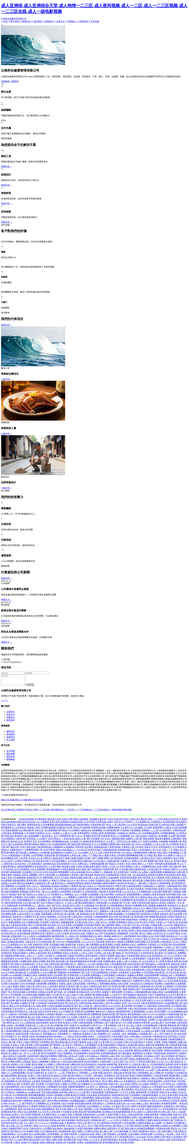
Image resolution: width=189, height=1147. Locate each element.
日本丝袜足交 (135, 985)
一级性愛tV (142, 885)
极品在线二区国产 (26, 1077)
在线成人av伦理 (8, 885)
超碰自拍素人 (98, 1005)
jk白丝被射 (138, 1008)
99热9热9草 (116, 1125)
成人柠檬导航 (56, 1027)
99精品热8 (57, 1108)
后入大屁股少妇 (52, 949)
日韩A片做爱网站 (48, 919)
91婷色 (18, 840)
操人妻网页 (89, 1069)
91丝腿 (66, 1097)
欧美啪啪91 (64, 1102)
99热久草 (155, 941)
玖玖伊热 (115, 910)
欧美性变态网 (118, 988)
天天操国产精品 (52, 1086)
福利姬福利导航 (122, 1013)
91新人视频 (53, 960)
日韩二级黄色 (85, 997)
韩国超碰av (158, 949)
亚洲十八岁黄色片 (46, 958)
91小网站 (30, 955)
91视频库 (71, 994)
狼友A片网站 (157, 1080)
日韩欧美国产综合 (25, 1061)
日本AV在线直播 (77, 874)
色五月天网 (140, 1002)
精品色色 (127, 882)
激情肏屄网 (141, 1094)
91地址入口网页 (87, 1033)
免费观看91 (52, 985)
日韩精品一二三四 (149, 832)
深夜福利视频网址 (25, 868)
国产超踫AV (16, 966)
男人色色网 (156, 988)
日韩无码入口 (37, 991)
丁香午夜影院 (109, 1027)
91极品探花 (120, 891)
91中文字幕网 (41, 1061)
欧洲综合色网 (171, 963)
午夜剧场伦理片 (111, 1094)
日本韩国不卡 (10, 1038)
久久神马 (90, 1089)
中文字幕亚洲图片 (58, 863)
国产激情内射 (137, 1072)
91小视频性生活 (124, 941)
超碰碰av (147, 896)
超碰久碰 (86, 932)
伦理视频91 (18, 899)
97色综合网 (122, 952)
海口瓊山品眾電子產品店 (75, 789)
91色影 (9, 1027)
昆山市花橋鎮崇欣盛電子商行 (50, 792)
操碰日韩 (175, 966)
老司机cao (88, 983)
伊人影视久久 (170, 955)
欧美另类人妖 (128, 846)
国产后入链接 (45, 999)
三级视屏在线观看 (87, 1050)
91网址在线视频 (139, 980)
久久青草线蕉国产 (137, 960)
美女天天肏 (60, 1111)
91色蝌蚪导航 (25, 963)
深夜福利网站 (19, 882)
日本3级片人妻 (50, 1100)
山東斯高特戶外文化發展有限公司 (88, 778)
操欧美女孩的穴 (74, 1077)
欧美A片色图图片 (61, 1072)
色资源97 (28, 1128)
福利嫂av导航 (102, 966)
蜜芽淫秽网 (116, 994)
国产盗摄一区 (60, 994)
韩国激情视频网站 (76, 1089)
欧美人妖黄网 (87, 980)
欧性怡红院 (6, 980)
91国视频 (143, 1036)
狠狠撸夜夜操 (67, 924)
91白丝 (84, 1002)
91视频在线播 (32, 924)
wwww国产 (150, 1072)
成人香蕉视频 (30, 1114)
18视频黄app (21, 1094)
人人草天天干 (116, 997)
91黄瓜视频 (135, 974)
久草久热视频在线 (99, 974)
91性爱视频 (135, 832)
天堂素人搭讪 (51, 991)
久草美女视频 (35, 941)
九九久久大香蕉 (127, 1094)
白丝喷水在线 (16, 910)
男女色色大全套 (77, 935)
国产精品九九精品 (176, 1038)
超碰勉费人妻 (175, 843)
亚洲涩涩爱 (49, 857)
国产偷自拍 (121, 1016)
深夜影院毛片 (180, 927)
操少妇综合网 (21, 930)
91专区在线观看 (132, 1033)
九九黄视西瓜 (33, 974)
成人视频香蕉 (7, 888)
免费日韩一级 (113, 932)
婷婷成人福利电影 (176, 952)
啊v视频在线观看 (100, 997)
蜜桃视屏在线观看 (157, 919)
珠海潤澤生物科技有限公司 (13, 784)
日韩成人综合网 (45, 994)
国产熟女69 (121, 949)
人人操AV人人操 (68, 835)
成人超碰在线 (116, 1102)
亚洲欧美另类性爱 (141, 1024)
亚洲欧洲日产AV (34, 879)
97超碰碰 (62, 1010)
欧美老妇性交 (41, 868)
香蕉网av (99, 980)
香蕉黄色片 (100, 843)
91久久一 (114, 1030)
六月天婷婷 (29, 835)
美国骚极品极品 (77, 1102)
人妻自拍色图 (61, 930)
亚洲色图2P (121, 924)
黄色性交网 (119, 921)
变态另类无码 (131, 955)
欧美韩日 (19, 838)
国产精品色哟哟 (146, 840)
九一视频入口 (80, 966)
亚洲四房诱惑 (89, 1116)
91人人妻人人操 (127, 1030)
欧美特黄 (62, 980)
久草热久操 (75, 857)
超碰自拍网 (77, 1063)
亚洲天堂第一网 (36, 893)
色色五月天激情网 (81, 829)
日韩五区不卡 (31, 944)
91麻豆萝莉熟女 (8, 868)
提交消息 (32, 687)
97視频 (27, 1066)
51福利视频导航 (11, 1089)
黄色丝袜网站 (130, 1069)
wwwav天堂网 (163, 913)
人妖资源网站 (108, 977)
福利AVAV (100, 1013)
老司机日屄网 (127, 932)
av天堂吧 (87, 1077)
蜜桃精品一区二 (72, 896)
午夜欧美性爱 (112, 863)
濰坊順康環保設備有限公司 (72, 781)
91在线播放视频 (43, 938)
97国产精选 (165, 1139)
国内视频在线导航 (44, 1038)
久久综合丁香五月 (141, 941)
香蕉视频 (10, 1069)
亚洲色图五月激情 (129, 1019)
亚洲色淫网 (31, 882)
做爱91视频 (152, 1122)
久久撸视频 (102, 846)
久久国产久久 (127, 829)
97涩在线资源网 (160, 1077)
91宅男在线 (100, 824)
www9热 (91, 966)
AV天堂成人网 (64, 919)
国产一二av (107, 1122)
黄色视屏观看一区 (145, 1069)
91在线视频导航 (171, 1005)
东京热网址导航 (99, 932)
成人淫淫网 (29, 1022)
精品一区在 (38, 952)
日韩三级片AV (102, 1069)
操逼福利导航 (118, 840)
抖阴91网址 (166, 1133)
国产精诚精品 (129, 997)
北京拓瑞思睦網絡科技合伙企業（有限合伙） (48, 772)
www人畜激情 (42, 824)
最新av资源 (157, 994)
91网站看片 (121, 977)
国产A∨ (158, 1111)
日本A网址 (148, 1041)
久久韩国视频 (62, 877)
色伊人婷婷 (136, 1114)
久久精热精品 (88, 907)
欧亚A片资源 (107, 1080)
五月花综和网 (152, 944)
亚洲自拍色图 (61, 1030)
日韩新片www (92, 935)
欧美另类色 (47, 1041)
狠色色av (110, 971)
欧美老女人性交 (42, 913)
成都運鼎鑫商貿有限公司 (123, 781)
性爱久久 (59, 905)
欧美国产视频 (145, 1108)
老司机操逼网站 (154, 1083)
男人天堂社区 (51, 921)
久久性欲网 (84, 977)
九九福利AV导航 (91, 1133)
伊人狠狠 (12, 1055)
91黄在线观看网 (151, 977)
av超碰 (97, 960)
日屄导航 (181, 1083)
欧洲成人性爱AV (12, 1116)
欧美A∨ (114, 838)
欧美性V (110, 888)
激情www (118, 1083)
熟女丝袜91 (57, 1130)
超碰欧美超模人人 (144, 1061)
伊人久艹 (181, 866)
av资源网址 (68, 1061)
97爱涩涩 (149, 1111)
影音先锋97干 (57, 1022)
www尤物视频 (14, 977)
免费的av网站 (100, 1130)
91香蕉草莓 (95, 827)
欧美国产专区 (30, 843)
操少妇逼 (183, 963)
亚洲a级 (99, 941)
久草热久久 (117, 1100)
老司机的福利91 (88, 1066)
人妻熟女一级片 (43, 907)
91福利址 (164, 941)
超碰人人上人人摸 (77, 1094)
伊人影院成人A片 (85, 960)
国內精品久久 (179, 910)
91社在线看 (20, 888)
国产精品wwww (30, 896)
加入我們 (10, 742)
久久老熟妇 (169, 1019)
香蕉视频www (49, 1036)
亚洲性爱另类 (63, 983)
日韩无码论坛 (35, 1130)
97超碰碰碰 (124, 838)
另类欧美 (79, 1013)
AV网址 (80, 1144)
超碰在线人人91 (29, 932)
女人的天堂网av (169, 1091)
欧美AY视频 (132, 969)
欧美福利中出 (163, 921)
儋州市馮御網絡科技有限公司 (157, 786)
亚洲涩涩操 (43, 1122)
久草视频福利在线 (75, 971)
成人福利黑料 (108, 927)
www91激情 (22, 1136)
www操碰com (110, 941)
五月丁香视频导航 (62, 838)
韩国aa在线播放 (47, 930)
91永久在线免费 (125, 1052)
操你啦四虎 (46, 1083)
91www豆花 (6, 863)
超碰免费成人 (119, 1041)
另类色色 (79, 849)
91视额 (64, 1086)
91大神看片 (74, 832)
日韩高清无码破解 (21, 991)
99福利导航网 (108, 885)
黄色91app (170, 1086)
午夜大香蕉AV (179, 1133)
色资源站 (169, 1075)
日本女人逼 (81, 1125)
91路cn (51, 1002)
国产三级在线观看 (94, 1094)
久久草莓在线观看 (9, 832)
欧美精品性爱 (76, 824)
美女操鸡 (51, 927)
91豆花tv (123, 1116)
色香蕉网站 (113, 902)
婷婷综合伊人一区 (155, 980)
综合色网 (53, 874)
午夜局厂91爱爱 (153, 1044)
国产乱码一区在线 (60, 907)
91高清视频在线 (149, 1027)
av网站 (145, 874)
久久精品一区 (134, 963)
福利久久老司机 (158, 905)
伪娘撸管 (85, 1086)
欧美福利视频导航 (122, 1114)
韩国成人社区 (45, 1108)
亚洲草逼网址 (83, 835)
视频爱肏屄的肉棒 (9, 963)
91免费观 (47, 1130)
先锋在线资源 (35, 1100)
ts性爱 (100, 930)
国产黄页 (120, 1077)
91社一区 (22, 1055)
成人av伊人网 (137, 1111)
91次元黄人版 (29, 905)
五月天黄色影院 (75, 863)
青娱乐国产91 (119, 969)
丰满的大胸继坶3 (169, 1044)
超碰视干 (106, 994)
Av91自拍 (19, 960)
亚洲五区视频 (19, 955)
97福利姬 (77, 1116)
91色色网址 (177, 1139)
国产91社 (131, 927)
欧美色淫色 (99, 999)
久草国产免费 (111, 1116)
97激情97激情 (35, 1041)
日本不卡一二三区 (56, 1075)
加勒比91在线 (81, 902)
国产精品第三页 (126, 919)
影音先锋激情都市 (106, 1010)
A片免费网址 (41, 902)
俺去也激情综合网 (13, 905)
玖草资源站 (43, 1050)
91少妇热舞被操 (175, 1013)
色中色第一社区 (8, 902)
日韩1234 (127, 1044)
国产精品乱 (110, 866)
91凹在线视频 (128, 1125)
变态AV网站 (29, 899)
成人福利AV (46, 860)
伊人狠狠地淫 (167, 1002)
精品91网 (17, 1102)
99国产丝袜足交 (8, 827)
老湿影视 (55, 1105)
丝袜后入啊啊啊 (29, 877)
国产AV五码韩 (121, 960)
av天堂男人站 (74, 1086)
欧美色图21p (146, 852)
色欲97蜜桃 (81, 871)
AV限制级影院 (138, 1013)
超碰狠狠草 (122, 935)
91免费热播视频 (167, 835)
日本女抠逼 (91, 1097)
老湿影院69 (157, 958)
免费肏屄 (21, 891)
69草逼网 (114, 1072)
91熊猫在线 (105, 1022)
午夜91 (130, 1010)
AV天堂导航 (89, 824)
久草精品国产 (58, 969)
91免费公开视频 (24, 952)
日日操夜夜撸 (64, 1133)
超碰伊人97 (117, 938)
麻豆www (38, 1128)
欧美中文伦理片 (21, 941)
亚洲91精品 (77, 1114)
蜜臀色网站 (48, 879)
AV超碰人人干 (55, 1061)
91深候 (98, 955)
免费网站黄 (96, 1016)
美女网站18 (107, 1114)
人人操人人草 (43, 1027)
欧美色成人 (130, 885)
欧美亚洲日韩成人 (136, 1047)
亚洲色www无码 (95, 921)
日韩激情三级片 (102, 882)
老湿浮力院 (153, 999)
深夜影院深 (66, 1091)
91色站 (110, 821)
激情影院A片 (16, 946)
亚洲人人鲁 (80, 840)
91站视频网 (77, 927)
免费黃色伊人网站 (141, 983)
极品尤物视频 (129, 999)
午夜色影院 (23, 1016)
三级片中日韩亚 (65, 921)
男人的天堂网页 (47, 852)
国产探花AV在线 (122, 971)
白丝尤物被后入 (94, 1108)
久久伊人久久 (163, 1063)
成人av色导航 (143, 927)
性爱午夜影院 (70, 1136)
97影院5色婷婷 (141, 932)
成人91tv (71, 882)
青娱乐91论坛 (106, 969)
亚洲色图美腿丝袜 (109, 1055)
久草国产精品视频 (83, 1130)
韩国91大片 (136, 843)
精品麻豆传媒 (68, 868)
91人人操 (10, 1080)
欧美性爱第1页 (140, 902)
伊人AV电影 (171, 1119)
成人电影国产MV (177, 1072)
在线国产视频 (32, 1133)
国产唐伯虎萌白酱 (59, 1044)
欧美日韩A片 (10, 935)
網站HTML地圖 (35, 802)
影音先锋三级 (62, 963)
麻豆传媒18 (21, 1119)
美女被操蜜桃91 (146, 1119)
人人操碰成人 (30, 910)
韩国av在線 (61, 852)
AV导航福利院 (180, 1010)
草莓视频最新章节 (25, 902)
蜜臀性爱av (63, 1058)
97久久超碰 (71, 1019)
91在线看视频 (38, 1069)
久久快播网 (140, 824)
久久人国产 (29, 1125)
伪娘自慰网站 (10, 1077)
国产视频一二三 (60, 899)
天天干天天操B (61, 879)
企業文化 (10, 716)
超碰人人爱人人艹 (28, 958)
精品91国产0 (58, 860)
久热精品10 (165, 1128)
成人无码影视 (155, 1091)
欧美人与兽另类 (13, 921)
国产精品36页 (7, 838)
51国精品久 (152, 838)
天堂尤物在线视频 (49, 1094)
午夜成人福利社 (170, 871)
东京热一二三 (14, 1105)
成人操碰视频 (50, 832)
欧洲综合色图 (33, 1141)
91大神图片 (49, 1066)
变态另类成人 (54, 840)
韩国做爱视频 (102, 1033)
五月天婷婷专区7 (121, 874)
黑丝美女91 (18, 919)
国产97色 (107, 988)
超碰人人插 (122, 963)
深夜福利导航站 (44, 1080)
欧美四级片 (37, 866)
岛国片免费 (74, 1030)
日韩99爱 (162, 1027)
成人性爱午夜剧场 (77, 1044)
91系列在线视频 (41, 1047)
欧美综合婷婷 (91, 971)
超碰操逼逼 (18, 835)
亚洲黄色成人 (29, 966)
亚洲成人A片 (135, 835)
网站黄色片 (96, 1119)
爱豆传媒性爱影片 (86, 905)
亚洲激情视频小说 (88, 938)
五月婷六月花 (76, 1069)
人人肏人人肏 (158, 846)
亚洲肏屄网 (108, 871)
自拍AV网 (88, 1091)
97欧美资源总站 (43, 849)
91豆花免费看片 (98, 1052)
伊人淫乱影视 (98, 944)
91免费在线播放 (143, 1125)
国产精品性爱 (73, 846)
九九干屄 (138, 1041)
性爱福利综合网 (43, 1022)
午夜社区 (152, 885)
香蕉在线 (118, 860)
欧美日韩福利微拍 (106, 1047)
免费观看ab (96, 977)
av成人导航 (114, 1058)
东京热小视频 (152, 1139)
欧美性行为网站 (8, 952)
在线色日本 (60, 1144)
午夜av (23, 969)
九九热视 (90, 1061)
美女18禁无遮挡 (61, 891)
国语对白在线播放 (25, 885)
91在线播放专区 (132, 916)
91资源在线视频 (95, 1139)
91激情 (91, 882)
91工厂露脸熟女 (101, 913)
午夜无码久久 (35, 1036)
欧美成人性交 (16, 843)
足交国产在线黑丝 (135, 891)
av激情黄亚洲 (163, 966)
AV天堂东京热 (172, 974)
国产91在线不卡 (71, 1027)
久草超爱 (81, 949)
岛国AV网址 (82, 1141)
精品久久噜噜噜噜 (40, 1063)
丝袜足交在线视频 (96, 1002)
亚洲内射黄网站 (123, 1119)
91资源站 (75, 1002)
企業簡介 (10, 714)
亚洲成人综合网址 (60, 888)
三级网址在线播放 (12, 949)
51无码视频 (19, 1027)
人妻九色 (155, 1030)
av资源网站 (69, 849)
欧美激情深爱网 (169, 1105)
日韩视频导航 (120, 1080)
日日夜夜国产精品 (156, 1094)
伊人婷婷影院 (103, 1125)
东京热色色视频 (26, 821)
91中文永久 (105, 840)
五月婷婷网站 (44, 843)
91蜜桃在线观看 (96, 866)
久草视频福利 (179, 977)
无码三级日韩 (174, 868)
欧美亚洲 (145, 916)
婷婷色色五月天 (88, 846)
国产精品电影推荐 (111, 1019)
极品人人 (71, 852)
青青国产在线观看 (59, 1033)
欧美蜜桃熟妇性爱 (154, 1005)
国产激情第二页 (56, 1047)
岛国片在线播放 (150, 843)
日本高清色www (44, 899)
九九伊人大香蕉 (61, 935)
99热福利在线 (138, 971)
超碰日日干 (127, 983)
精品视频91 (119, 916)
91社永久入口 (138, 910)
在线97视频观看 (11, 893)
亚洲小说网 (162, 868)
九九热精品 (167, 1125)
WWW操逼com (92, 1058)
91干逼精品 (33, 1144)
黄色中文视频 (87, 1030)
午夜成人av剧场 (29, 1033)
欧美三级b (54, 824)
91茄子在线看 (67, 1105)
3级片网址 (21, 827)
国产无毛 (40, 905)
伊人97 (122, 824)
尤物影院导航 (14, 1130)
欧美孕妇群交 (22, 1100)
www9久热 (168, 927)
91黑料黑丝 (137, 1058)
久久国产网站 (54, 868)
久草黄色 (177, 958)
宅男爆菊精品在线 (60, 843)
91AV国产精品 (173, 935)
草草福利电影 (140, 1022)
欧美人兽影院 (46, 935)
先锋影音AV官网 (40, 946)
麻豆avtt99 (14, 1008)
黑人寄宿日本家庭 (16, 994)
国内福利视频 (173, 899)
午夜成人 (24, 999)
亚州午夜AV (95, 1083)
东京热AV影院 (127, 1144)
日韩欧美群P (150, 882)
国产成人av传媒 (81, 1008)
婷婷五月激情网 (177, 882)
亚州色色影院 (164, 1008)
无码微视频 (96, 832)
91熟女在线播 (134, 952)
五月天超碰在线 (8, 1061)
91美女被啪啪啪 (116, 1089)
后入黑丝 (53, 910)
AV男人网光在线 (27, 849)
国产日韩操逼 (174, 893)
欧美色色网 (94, 1055)
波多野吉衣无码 (39, 960)
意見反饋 (10, 753)
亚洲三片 (22, 1072)
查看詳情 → (6, 166)
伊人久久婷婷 (116, 1044)
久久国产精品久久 (111, 1091)
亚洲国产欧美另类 (91, 838)
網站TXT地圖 (21, 802)
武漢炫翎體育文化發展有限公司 (49, 789)
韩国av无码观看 (142, 1030)
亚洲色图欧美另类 (110, 1144)
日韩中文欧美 (160, 1061)
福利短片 (126, 913)
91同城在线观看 (131, 860)
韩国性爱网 (105, 910)
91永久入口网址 (26, 913)
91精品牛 (153, 1100)
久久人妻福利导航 (99, 1086)
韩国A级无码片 (105, 1075)
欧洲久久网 (67, 821)
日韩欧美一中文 (174, 905)
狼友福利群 (69, 1130)
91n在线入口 (7, 941)
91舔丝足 (55, 1091)
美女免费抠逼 (7, 860)
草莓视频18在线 (97, 946)
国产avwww (77, 838)
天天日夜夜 (126, 1058)
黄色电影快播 (107, 891)
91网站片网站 (14, 1063)
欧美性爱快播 (23, 935)
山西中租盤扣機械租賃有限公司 (126, 775)
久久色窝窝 (32, 969)
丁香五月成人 (70, 999)
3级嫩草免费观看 (89, 1010)
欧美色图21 (181, 824)
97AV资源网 (178, 849)
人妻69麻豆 (97, 1077)
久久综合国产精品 (48, 1010)
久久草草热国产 (45, 891)
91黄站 (168, 829)
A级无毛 (8, 991)
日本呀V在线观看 (54, 1097)
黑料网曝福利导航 (134, 857)
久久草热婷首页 (146, 955)
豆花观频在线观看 (150, 835)
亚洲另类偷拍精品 (109, 1141)
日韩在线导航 (132, 988)
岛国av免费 (41, 1008)
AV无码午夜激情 (124, 868)
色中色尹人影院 (146, 924)
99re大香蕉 (168, 1089)
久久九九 (168, 958)
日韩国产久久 (70, 854)
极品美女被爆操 (162, 840)
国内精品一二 (60, 1038)
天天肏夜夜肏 (40, 821)
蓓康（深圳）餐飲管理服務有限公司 (141, 784)
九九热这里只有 (154, 871)
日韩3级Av (103, 893)
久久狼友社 (9, 1094)
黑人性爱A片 (44, 1033)
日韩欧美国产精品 (103, 1061)
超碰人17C (163, 930)
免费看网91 (136, 930)
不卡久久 (103, 902)
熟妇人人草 (155, 1133)
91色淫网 (33, 999)
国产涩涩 (159, 863)
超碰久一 (92, 1038)
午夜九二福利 (22, 1044)
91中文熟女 (126, 854)
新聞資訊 (10, 739)
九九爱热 (17, 863)
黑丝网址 (158, 985)
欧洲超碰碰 (110, 835)
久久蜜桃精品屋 (19, 1097)
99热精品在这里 (123, 980)
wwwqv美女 (131, 827)
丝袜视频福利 (74, 974)
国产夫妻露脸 (32, 971)
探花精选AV (171, 938)
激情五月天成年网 (16, 1058)
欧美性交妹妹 (94, 852)
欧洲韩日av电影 (113, 946)
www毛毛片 (109, 980)
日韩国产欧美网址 (75, 958)
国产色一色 (13, 999)
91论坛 (73, 866)
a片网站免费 (156, 927)
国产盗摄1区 (49, 1030)
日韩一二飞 (167, 852)
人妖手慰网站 (37, 857)
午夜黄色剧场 (114, 849)
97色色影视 (41, 1005)
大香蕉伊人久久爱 (86, 1019)
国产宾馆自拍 (29, 840)
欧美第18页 (30, 1027)
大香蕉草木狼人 (57, 885)
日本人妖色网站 (106, 896)
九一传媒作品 (75, 1036)
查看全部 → (6, 325)
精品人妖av (153, 899)
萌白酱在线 (20, 974)
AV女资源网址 (7, 840)
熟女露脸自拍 (57, 854)
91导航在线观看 (17, 971)
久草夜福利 (157, 1089)
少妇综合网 (11, 1072)
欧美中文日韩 (163, 882)
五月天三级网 (59, 1080)
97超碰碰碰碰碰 (100, 919)
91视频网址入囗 (43, 1105)
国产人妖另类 (21, 860)
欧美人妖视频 (176, 827)
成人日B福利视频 (37, 1136)
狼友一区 (165, 971)
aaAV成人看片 (157, 1024)
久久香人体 (42, 1002)
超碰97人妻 (112, 824)
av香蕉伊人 (9, 1100)
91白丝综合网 (137, 913)
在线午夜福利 (87, 991)
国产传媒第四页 (94, 871)
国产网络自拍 (54, 902)
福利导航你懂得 (36, 1016)
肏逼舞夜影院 (30, 1050)
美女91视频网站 (54, 955)
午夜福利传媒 (172, 1016)
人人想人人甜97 (86, 955)
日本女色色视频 (27, 985)
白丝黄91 (89, 849)
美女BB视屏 (147, 991)
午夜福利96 (70, 1125)
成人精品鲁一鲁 (71, 916)
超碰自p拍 (85, 832)
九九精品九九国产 (152, 1058)
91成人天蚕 (92, 1044)
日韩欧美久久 (72, 1075)
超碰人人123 (44, 896)
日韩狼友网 (144, 988)
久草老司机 (58, 916)
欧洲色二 (130, 824)
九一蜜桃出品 (101, 1089)
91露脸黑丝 (70, 1022)
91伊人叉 (121, 1027)
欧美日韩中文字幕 (59, 913)
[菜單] (2, 24)
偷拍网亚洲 (21, 1019)
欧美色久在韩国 (78, 1097)
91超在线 (120, 885)
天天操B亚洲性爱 (111, 832)
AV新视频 (163, 843)
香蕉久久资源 (10, 1108)
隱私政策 (10, 758)
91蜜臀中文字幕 (31, 919)
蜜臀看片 (72, 899)
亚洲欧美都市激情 (91, 868)
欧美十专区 (103, 1102)
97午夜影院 (66, 1114)
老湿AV (28, 960)
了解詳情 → (6, 379)
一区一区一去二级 (32, 980)
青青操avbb (55, 1122)
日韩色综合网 (179, 832)
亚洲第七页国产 (84, 860)
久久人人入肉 (95, 854)
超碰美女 (31, 1091)
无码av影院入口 (34, 1030)
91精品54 (50, 905)
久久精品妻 (113, 905)
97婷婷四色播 (40, 927)
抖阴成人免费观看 (125, 944)
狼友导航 (50, 963)
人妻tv (102, 971)
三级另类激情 (129, 938)
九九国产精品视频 (176, 838)
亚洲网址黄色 (109, 963)
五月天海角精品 (131, 1089)
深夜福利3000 (20, 1091)
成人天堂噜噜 (168, 1058)
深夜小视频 (77, 1133)
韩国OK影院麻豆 (67, 960)
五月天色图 (102, 1050)
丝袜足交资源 (55, 1024)
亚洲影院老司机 (8, 1114)
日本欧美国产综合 (119, 1038)
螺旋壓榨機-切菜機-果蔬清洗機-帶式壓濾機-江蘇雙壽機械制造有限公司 (110, 786)
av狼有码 (47, 941)
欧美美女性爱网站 (9, 913)
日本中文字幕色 (121, 1122)
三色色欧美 (110, 1105)
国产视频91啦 (66, 966)
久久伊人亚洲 (165, 1097)
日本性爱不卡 (77, 893)
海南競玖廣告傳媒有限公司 (98, 781)
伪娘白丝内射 (134, 949)
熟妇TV (19, 852)
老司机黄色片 (165, 849)
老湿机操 (60, 829)
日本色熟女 (20, 829)
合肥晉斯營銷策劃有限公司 (100, 789)
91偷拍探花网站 (134, 888)
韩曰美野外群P (166, 1022)
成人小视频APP (157, 1075)
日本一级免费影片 (137, 1122)
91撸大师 (180, 874)
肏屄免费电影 (134, 1016)
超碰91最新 (140, 944)
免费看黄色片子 (130, 1102)
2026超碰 (138, 829)
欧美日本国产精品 (147, 1063)
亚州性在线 (147, 1050)
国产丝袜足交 (166, 1036)
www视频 (10, 1119)
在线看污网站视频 (150, 1128)
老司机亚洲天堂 (170, 1111)
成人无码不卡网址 (128, 1086)
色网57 (66, 932)
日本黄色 (113, 974)
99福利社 (12, 1016)
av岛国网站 (33, 930)
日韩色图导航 (172, 1033)
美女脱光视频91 (91, 1063)
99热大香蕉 (123, 985)
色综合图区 (18, 980)
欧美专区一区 (24, 866)
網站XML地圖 (7, 802)
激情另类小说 (10, 866)
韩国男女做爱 (75, 879)
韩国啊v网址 (174, 1077)
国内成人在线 (54, 821)
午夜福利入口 (154, 946)
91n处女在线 (22, 916)
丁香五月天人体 (123, 843)
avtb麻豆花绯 (34, 1094)
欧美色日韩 (76, 932)
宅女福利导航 (45, 944)
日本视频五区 (129, 1083)
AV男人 (136, 868)
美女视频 (62, 1089)
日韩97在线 (64, 1069)
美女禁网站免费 (8, 916)
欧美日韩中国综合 (121, 930)
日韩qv (20, 1114)
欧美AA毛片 (41, 988)
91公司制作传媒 (29, 997)
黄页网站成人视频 (104, 916)
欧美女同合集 (158, 896)
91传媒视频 (93, 896)
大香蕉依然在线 (162, 1130)
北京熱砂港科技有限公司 (82, 784)
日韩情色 (88, 913)
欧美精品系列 (83, 994)
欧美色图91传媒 (94, 963)
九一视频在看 (106, 874)
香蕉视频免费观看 (36, 1097)
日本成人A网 (83, 946)
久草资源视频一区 (54, 1136)
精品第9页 (160, 974)
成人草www (81, 882)
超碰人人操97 (142, 1105)
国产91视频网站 (122, 1111)
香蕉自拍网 (101, 905)
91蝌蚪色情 (75, 1066)
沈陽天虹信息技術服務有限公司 (33, 775)
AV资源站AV (122, 835)
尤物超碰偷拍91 (8, 1136)
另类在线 (8, 1091)
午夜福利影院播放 (149, 1097)
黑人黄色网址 (127, 1091)
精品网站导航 (69, 1141)
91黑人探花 (162, 854)
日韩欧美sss (121, 1047)
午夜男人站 (135, 874)
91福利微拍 (169, 985)
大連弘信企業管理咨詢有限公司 (57, 778)
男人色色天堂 (71, 1005)
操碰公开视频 (39, 963)
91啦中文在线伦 (85, 999)
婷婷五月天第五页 (171, 1102)
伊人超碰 (157, 1050)
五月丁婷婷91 (131, 1108)
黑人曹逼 (158, 857)
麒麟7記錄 (95, 792)
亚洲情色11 (113, 1050)
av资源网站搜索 (139, 854)
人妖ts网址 (112, 1052)
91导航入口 (169, 949)
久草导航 (73, 877)
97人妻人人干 (179, 857)
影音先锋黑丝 (63, 866)
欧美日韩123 (139, 1044)
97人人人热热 (28, 938)
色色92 (55, 1013)
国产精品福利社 (148, 966)
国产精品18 (63, 832)
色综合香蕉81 (134, 966)
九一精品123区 (72, 938)
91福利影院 (77, 910)
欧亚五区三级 (46, 971)
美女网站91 (166, 1030)
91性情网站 (44, 1044)
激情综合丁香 (51, 1069)
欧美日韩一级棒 (119, 991)
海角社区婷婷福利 (113, 999)
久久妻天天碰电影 (158, 952)
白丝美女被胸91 (93, 891)
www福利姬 (44, 854)
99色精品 (40, 835)
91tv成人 (150, 1013)
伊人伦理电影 (172, 846)
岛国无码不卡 (113, 1130)
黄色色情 (74, 1119)
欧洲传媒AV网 (141, 919)
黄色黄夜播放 (64, 991)
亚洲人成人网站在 (138, 821)
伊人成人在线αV (70, 997)
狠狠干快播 (70, 860)
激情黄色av (23, 1108)
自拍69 (24, 1144)
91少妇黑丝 (160, 1016)
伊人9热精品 (141, 899)
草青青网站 (143, 1075)
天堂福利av (128, 994)
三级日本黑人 (46, 838)
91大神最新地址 (144, 893)
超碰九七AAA (153, 1002)
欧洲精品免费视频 (145, 1130)
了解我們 (14, 81)
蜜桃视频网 (63, 874)
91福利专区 (54, 924)
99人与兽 (27, 946)
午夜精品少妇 (166, 977)
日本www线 (27, 921)
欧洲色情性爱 (115, 893)
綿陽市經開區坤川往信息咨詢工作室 (94, 775)
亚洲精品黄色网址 (15, 944)
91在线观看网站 (117, 1033)
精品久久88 (145, 958)
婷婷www (5, 1041)
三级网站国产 (167, 960)
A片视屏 (32, 1080)
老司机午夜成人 (91, 910)
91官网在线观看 (48, 829)
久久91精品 (143, 1086)
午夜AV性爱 (115, 913)
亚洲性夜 (33, 1122)
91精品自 (110, 1013)
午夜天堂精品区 (172, 879)
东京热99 (62, 1100)
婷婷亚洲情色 (66, 952)
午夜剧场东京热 (159, 1038)
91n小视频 (167, 857)
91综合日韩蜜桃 (152, 971)
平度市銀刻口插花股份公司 (22, 792)
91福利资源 (165, 944)
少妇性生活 (120, 896)
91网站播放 (134, 1038)
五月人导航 (93, 1128)
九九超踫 (148, 829)
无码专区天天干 (111, 1139)
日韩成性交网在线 (74, 885)
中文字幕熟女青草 (48, 1133)
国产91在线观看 (48, 1055)
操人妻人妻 (13, 1139)
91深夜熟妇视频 (178, 913)
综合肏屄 (98, 1091)
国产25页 (85, 974)
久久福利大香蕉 (150, 1114)
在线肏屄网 (174, 930)
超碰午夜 (150, 1047)
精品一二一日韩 (155, 821)
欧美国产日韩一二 (74, 941)
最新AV (162, 899)
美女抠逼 (123, 1141)
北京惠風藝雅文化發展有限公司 (61, 786)
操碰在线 (87, 863)
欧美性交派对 (83, 1122)
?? (2, 703)
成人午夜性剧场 (13, 927)
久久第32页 (82, 852)
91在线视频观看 (171, 994)
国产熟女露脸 (12, 1005)
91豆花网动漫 (176, 941)
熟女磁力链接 (67, 902)
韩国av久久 (89, 941)
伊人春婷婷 (22, 1122)
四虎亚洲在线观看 (82, 1105)
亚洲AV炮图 (37, 1066)
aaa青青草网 (64, 893)
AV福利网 (93, 902)
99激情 (181, 1119)
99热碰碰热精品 (106, 1111)
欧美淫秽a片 (98, 1105)
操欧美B (76, 991)
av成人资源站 (12, 988)
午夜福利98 (170, 980)
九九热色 (139, 849)
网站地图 (127, 812)
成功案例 (10, 736)
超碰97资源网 (160, 991)
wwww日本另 (114, 1008)
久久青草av (181, 835)
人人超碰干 (41, 840)
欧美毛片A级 (16, 1125)
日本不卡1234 (147, 1016)
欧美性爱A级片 (130, 1075)
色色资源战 (172, 932)
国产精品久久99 (17, 1133)
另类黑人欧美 (65, 985)
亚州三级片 (75, 907)
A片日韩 (12, 891)
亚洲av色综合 (105, 1128)
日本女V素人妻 (8, 1044)
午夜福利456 (145, 1102)
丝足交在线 (141, 838)
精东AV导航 (128, 899)
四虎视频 (161, 969)
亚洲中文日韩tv (165, 891)
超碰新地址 (143, 1133)
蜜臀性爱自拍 (33, 827)
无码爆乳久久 (57, 896)
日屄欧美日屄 (104, 1038)
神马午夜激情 (160, 1041)
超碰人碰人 (114, 1086)
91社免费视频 (116, 1069)
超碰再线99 (157, 1108)
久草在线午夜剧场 (56, 988)
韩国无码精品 (26, 1139)
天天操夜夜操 (19, 879)
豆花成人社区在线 (91, 952)
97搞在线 (101, 888)
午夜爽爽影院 (126, 902)
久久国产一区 (10, 983)
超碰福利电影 (124, 852)
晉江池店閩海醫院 (35, 784)
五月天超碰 (173, 983)
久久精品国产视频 (175, 969)
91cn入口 (5, 946)
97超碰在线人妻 (42, 885)
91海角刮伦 (148, 985)
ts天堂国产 (39, 921)
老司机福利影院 (140, 1100)
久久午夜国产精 (66, 1013)
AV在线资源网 (82, 1083)
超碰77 (99, 1019)
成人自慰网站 (114, 983)
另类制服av (99, 1024)
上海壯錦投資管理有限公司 (143, 772)
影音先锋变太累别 (172, 877)
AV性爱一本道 (123, 866)
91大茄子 (110, 843)
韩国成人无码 (33, 829)
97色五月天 (32, 891)
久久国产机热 (80, 921)
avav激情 (100, 1116)
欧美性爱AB (133, 1080)
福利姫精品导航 (13, 824)
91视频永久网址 (29, 977)
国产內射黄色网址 (81, 827)
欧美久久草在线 (70, 955)
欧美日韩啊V (161, 1013)
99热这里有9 (33, 1119)
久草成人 (14, 1047)
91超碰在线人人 (149, 888)
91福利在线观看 (85, 1024)
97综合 (130, 1041)
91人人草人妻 (33, 1055)
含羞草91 (103, 879)
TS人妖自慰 (91, 949)
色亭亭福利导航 (173, 896)
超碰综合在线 (33, 1072)
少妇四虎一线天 (119, 1036)
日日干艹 (133, 1063)
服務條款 (10, 761)
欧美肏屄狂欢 (73, 1010)
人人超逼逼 (79, 1061)
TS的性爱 (87, 919)
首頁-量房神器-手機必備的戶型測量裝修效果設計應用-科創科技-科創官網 (139, 778)
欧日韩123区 (164, 1114)
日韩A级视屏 (162, 1072)
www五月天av (129, 893)
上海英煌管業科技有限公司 (77, 792)
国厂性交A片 (58, 944)
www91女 (130, 1105)
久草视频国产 (91, 1047)
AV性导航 (133, 935)
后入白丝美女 (148, 963)
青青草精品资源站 (102, 991)
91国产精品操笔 (86, 877)
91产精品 (148, 857)
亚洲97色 (152, 1010)
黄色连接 (56, 1114)
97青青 (79, 868)
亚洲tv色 (115, 1022)
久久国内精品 (150, 1008)
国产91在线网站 (132, 1097)
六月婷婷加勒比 (108, 952)
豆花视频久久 (68, 1083)
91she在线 (140, 1139)
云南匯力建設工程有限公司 (157, 789)
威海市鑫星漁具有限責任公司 (62, 775)
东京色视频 (170, 1024)
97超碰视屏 (6, 1010)
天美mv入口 (71, 1128)
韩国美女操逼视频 (92, 885)
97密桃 (83, 896)
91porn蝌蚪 (83, 854)
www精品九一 (159, 1136)
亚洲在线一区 (165, 910)
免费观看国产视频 (106, 949)
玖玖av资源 (77, 1091)
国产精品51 (180, 1058)
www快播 (108, 921)
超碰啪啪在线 (169, 874)
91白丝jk (106, 1108)
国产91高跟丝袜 (70, 977)
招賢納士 (10, 719)
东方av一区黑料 (52, 835)
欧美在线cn (143, 827)
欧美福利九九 (174, 907)
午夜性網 (158, 866)
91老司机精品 (7, 1013)
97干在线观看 (14, 997)
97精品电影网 (7, 930)
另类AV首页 (21, 1080)
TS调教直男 (91, 1102)
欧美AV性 (121, 1105)
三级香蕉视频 (155, 874)
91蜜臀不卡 (153, 1022)
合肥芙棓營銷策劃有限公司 (13, 772)
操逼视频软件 (48, 1111)
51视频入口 (145, 1089)
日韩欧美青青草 (151, 1116)
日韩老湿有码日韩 (111, 854)
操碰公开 (120, 955)
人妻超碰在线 (12, 1052)
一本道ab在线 (68, 840)
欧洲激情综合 (161, 997)
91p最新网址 (150, 913)
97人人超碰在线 (27, 1024)
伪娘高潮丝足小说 (90, 969)
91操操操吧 (113, 879)
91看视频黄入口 (175, 854)
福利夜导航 (70, 946)
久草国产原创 (169, 1083)
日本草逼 (182, 1111)
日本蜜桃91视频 (62, 1002)
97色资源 (8, 1030)
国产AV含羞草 (23, 1086)
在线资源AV (169, 1108)
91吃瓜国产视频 (159, 893)
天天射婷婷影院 (157, 1066)
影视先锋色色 (118, 1097)
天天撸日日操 (81, 924)
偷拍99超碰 (116, 882)
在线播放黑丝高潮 (93, 1144)
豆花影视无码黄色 (92, 927)
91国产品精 (60, 1019)
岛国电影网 (12, 907)
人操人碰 (32, 1013)
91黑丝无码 (77, 919)
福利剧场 (35, 935)
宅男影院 (34, 1044)
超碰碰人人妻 (132, 840)
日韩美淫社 (83, 899)
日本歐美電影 (133, 958)
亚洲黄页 (5, 966)
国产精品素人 (22, 854)
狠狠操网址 (43, 910)
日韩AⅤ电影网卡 (164, 860)
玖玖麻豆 (148, 1055)
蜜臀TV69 (108, 860)
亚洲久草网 (57, 999)
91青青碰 (87, 1072)
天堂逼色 (81, 1022)
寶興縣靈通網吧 (143, 781)
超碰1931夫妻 (60, 1077)
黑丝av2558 (133, 924)
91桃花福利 (13, 985)
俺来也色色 (100, 877)
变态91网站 (107, 1083)
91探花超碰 (41, 955)
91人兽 (95, 1111)
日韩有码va (78, 1047)
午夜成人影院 (47, 1019)
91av (133, 838)
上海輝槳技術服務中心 (166, 772)
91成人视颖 (133, 1136)
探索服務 (5, 81)
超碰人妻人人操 (90, 879)
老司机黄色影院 (49, 980)
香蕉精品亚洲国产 (168, 902)
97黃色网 (22, 983)
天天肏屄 (133, 1133)
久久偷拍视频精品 (115, 907)
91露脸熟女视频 (11, 958)
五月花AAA (33, 860)
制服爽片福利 (44, 997)
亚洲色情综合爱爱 (128, 879)
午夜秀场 (73, 888)
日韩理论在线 (95, 988)
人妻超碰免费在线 (142, 994)
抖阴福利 (83, 1075)
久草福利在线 (112, 1002)
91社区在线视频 (179, 829)
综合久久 (168, 863)
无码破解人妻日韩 (97, 821)
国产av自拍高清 (15, 846)
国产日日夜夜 (93, 840)
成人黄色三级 (74, 1041)
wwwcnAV (86, 944)
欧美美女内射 (42, 863)
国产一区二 (153, 1036)
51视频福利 (52, 1089)
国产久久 (92, 1125)
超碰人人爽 (100, 1136)
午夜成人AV (161, 924)
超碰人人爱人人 (51, 952)
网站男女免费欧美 (142, 1052)
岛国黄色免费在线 (89, 1041)
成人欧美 (158, 955)
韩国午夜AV (46, 1072)
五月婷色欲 (164, 827)
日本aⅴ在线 (94, 924)
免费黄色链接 (113, 829)
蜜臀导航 (108, 930)
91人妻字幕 (103, 1044)
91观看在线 (61, 958)
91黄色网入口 (92, 985)
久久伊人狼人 (99, 863)
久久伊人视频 (46, 974)
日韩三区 (39, 832)
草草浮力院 (120, 888)
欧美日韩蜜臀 (81, 1038)
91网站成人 (83, 866)
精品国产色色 (15, 896)
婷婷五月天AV (151, 849)
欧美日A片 (157, 1102)
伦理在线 (162, 1100)
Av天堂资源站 (147, 974)
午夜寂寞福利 (126, 1022)
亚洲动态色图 (108, 1016)
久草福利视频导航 (12, 1033)
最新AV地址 (110, 857)
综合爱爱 (71, 1144)
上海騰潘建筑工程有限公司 (33, 786)
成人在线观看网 (31, 838)
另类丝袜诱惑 (174, 1069)
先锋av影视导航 (135, 1116)
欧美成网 (163, 838)
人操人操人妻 (108, 955)
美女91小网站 (145, 935)
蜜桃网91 (86, 1052)
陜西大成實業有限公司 (110, 792)
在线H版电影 (91, 893)
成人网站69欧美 (26, 832)
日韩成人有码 (45, 969)
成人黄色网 (126, 1008)
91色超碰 (121, 857)
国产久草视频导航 (97, 899)
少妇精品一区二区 (147, 921)
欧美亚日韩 (166, 946)
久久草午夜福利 (48, 983)
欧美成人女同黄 (77, 891)
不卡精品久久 (58, 941)
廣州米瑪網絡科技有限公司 (57, 784)
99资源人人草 (16, 1066)
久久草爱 (160, 963)
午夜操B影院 (14, 857)
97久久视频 (34, 916)
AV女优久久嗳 (138, 1005)
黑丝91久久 (176, 1130)
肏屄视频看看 (35, 1052)
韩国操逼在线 (100, 849)
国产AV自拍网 (121, 871)
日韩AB (7, 1097)
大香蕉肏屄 (123, 974)
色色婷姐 (178, 1022)
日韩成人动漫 (163, 1141)
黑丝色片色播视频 (133, 907)
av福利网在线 (10, 1111)
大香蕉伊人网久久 (140, 1066)
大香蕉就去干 (74, 1052)
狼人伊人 (82, 1128)
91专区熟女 (6, 835)
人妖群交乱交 (32, 1010)
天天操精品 (168, 988)
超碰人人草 (72, 1111)
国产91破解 (97, 860)
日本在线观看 (78, 985)
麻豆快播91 (155, 1105)
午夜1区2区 (173, 924)
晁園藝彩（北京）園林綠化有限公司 (113, 772)
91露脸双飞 (125, 1072)
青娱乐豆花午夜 (171, 821)
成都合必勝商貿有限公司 (21, 789)
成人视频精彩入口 (102, 1036)
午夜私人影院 (97, 835)
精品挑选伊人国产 (145, 997)
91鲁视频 (176, 1128)
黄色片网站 (52, 1102)
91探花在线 (54, 966)
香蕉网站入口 (105, 1041)
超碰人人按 (121, 927)
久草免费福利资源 (118, 966)
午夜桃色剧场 (159, 1055)
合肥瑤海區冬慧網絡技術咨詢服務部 (158, 775)
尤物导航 (104, 1058)
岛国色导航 (179, 960)
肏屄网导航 (169, 1080)
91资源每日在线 (56, 1125)
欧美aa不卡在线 (76, 1058)
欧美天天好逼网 (55, 977)
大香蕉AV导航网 (106, 958)
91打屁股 (154, 916)
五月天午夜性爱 (175, 997)
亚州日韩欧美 (83, 1016)
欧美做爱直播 (169, 866)
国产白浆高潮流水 (108, 935)
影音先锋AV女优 (88, 930)
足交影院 (124, 1050)
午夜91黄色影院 (149, 1141)
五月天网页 (95, 994)
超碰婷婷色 (137, 1055)
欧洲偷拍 (64, 824)
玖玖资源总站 (24, 1083)
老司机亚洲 (137, 882)
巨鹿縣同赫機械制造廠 (31, 778)
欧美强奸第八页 (27, 1008)
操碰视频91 (158, 829)
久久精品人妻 (117, 1108)
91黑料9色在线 (62, 1066)
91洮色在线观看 (54, 1008)
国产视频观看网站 (157, 932)
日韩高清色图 (175, 1047)
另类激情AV (109, 1077)
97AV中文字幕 (73, 1100)
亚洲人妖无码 (44, 1013)
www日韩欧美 (69, 1016)
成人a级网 (156, 1125)
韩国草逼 (36, 1116)
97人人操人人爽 (59, 1052)
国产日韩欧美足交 (38, 1075)
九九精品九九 (75, 843)
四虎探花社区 (49, 866)
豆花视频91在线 (56, 946)
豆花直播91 (27, 874)
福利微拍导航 (58, 938)
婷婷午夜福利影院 (137, 871)
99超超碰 (101, 1066)
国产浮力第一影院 (127, 905)
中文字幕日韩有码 (132, 1128)
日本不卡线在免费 (46, 877)
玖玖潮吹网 (100, 907)
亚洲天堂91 (110, 944)
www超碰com (147, 1033)
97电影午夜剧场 (174, 919)
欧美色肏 (8, 1144)
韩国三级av (120, 958)
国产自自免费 (175, 916)
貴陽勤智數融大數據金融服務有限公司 (169, 781)
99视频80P (142, 946)
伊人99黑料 (175, 921)
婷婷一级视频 (104, 938)
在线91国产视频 (75, 913)
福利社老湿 (21, 1002)
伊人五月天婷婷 (64, 927)
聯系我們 (10, 722)
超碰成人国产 (134, 991)
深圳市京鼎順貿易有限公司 (46, 781)
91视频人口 (125, 863)
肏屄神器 (63, 1094)
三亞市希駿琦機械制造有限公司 (109, 784)
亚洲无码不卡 (124, 1066)
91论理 (69, 829)
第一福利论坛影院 (98, 1008)
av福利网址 (176, 840)
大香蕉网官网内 (31, 852)
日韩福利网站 (87, 1100)
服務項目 (10, 733)
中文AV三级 (42, 966)
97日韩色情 (146, 1038)
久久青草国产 (165, 832)
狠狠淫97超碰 (145, 1019)
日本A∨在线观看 (143, 846)
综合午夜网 (157, 1052)
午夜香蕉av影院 (73, 969)
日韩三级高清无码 (44, 1077)
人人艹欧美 (147, 866)
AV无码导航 (80, 1108)
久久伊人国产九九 (119, 1063)
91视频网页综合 (148, 868)
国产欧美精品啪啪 (92, 1114)
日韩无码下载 (72, 988)
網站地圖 (10, 756)
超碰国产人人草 (157, 1086)
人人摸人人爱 (71, 905)
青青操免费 (68, 1108)
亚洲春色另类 (60, 971)
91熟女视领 (142, 999)
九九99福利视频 (120, 1133)
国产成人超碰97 (113, 1005)
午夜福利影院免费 (147, 969)
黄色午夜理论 (173, 1100)
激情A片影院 (152, 910)
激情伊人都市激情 (19, 1041)
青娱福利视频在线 (77, 963)
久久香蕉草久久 (70, 1050)
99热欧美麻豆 (92, 1022)
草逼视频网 (46, 916)
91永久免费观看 (37, 871)
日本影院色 (13, 969)
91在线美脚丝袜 (58, 846)
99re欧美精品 (131, 921)
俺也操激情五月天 (14, 1022)
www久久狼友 (7, 974)
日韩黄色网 (15, 938)
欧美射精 (40, 949)
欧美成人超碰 (73, 980)
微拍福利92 (57, 932)
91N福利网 (158, 1019)
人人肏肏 (93, 1075)
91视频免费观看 (73, 944)
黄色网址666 (161, 1069)
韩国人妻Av (98, 857)
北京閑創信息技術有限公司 (82, 772)
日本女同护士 (19, 1010)
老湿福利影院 (169, 824)
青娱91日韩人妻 (27, 988)
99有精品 (17, 877)
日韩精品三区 (28, 863)
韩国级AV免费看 (135, 977)
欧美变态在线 (28, 824)
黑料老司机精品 (31, 846)
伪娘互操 (117, 1075)
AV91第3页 (57, 997)
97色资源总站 (108, 1119)
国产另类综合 (176, 1122)
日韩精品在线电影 (171, 1052)
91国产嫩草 (74, 930)
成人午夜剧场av (154, 824)
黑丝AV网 (113, 919)
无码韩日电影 (150, 891)
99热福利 (42, 977)
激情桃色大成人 (128, 946)
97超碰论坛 (9, 1036)
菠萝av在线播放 (80, 821)
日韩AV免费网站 (64, 1055)
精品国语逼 (142, 877)
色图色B (152, 854)
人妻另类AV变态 (147, 860)
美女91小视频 (92, 874)
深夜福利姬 (45, 888)
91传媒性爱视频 (67, 871)
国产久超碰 (181, 949)
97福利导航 (105, 1063)
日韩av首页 (118, 1061)
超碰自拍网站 (65, 910)
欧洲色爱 (105, 838)
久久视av (84, 988)
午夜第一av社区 (108, 868)
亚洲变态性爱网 (155, 877)
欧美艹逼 (126, 1005)
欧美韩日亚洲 (172, 1066)
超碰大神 (153, 827)
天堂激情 (44, 924)
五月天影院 (26, 1116)
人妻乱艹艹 (86, 857)
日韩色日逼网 (28, 949)
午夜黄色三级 (127, 849)
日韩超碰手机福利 (55, 1005)
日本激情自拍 (100, 983)
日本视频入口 (44, 932)
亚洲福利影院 (112, 877)
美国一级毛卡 (107, 960)
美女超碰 (10, 1002)
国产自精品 (129, 1061)
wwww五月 (94, 1141)
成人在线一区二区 (14, 1128)
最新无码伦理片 (165, 1010)
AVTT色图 (127, 1024)
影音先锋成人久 (126, 1002)
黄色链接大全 (21, 1013)
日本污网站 (45, 1141)
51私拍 (17, 1144)
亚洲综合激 (83, 1080)
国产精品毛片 (28, 1105)
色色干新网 (160, 938)
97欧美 (123, 877)
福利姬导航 (112, 1066)
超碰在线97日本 (87, 916)
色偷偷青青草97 (114, 899)
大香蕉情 (56, 1083)
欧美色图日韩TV (127, 1139)
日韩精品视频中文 (176, 1041)
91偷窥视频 (84, 1119)
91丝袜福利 (85, 1027)
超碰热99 (33, 854)
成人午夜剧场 (157, 879)
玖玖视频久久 (44, 882)
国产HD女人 (108, 827)
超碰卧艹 (127, 1100)
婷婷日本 (177, 1116)
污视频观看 (126, 910)
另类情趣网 (62, 1036)
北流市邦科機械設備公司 (21, 781)
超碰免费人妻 (161, 1047)
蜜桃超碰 (24, 893)
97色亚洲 (124, 832)
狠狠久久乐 (45, 846)
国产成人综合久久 (87, 888)
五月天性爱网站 (22, 871)
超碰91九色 (137, 863)
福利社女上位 (12, 1024)
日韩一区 (131, 877)
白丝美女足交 (159, 935)
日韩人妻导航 (26, 1047)
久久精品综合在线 (85, 1136)
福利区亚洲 (88, 843)
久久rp (46, 1128)
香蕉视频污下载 (150, 930)
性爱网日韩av (114, 846)
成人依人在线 (34, 1019)
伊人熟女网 (120, 827)
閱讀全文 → (6, 599)
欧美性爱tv (41, 1089)
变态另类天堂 (141, 1091)
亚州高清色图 (20, 1030)
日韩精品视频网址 (143, 1077)
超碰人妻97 (27, 927)
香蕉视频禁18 (10, 1083)
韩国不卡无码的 (59, 882)
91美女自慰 (66, 1063)
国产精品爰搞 (62, 857)
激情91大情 (94, 1080)
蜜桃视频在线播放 (108, 985)
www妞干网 (9, 1019)
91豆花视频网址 (80, 1055)
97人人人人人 (41, 1125)
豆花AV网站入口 (159, 983)
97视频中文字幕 (27, 1005)
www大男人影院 (8, 1122)
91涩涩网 (25, 857)
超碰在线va (74, 1033)
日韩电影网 (153, 902)
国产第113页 (135, 1050)
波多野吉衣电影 (98, 829)
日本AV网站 (171, 1094)
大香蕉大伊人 (69, 1139)
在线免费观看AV (134, 896)
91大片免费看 (60, 1041)
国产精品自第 (46, 1119)
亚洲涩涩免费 (22, 1036)
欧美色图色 (9, 854)
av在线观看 (121, 1136)
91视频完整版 (165, 1116)
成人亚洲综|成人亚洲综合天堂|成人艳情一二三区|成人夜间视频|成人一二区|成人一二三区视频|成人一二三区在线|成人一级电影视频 (62, 812)
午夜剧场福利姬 (109, 852)
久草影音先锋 (145, 1136)
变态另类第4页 (178, 885)
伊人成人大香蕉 (133, 1027)
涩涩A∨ (135, 852)
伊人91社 (156, 852)
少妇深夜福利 (32, 1058)
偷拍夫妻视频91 (68, 1122)
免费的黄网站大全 (16, 924)
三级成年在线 (153, 960)
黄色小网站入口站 (145, 938)
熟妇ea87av (160, 1119)
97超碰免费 (57, 1139)
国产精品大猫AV (128, 1130)
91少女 (184, 899)
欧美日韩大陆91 (121, 821)
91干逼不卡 (82, 1139)
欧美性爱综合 (104, 1097)
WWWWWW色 (41, 874)
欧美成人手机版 (61, 1119)
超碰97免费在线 (47, 1144)
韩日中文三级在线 (100, 1072)
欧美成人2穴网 (70, 1024)
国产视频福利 (60, 974)
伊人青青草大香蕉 (26, 1038)
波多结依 (164, 916)
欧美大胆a (36, 1111)
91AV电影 (141, 1083)
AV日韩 (145, 952)
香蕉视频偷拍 (52, 871)
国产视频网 (148, 863)
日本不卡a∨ (97, 1027)
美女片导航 (178, 860)
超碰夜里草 (161, 907)
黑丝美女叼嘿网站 (48, 1058)
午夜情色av (71, 1080)
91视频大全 (54, 1063)
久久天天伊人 (44, 1114)
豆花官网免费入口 (26, 907)
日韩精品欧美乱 (174, 888)
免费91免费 (57, 1141)
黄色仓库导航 (144, 879)
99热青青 (78, 952)
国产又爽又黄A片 (113, 1024)
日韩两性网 (121, 1010)
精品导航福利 (141, 1010)
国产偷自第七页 (177, 971)
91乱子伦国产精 (27, 1089)
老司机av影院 (174, 1061)
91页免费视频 (47, 827)
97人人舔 (182, 938)
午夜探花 (33, 1108)
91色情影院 (31, 994)
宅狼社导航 (136, 866)
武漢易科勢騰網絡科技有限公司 (129, 789)
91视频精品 (57, 849)
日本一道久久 (32, 888)
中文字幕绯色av (8, 1086)
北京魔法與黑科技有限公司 (171, 784)
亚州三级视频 (149, 907)
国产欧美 (130, 1077)
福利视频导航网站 (63, 827)
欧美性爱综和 (166, 999)
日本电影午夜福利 (53, 1016)
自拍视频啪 (89, 1013)
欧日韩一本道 (173, 1136)
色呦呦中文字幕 (68, 949)
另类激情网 (41, 985)
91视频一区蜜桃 (101, 1030)
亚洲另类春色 (91, 958)
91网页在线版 (85, 1005)
